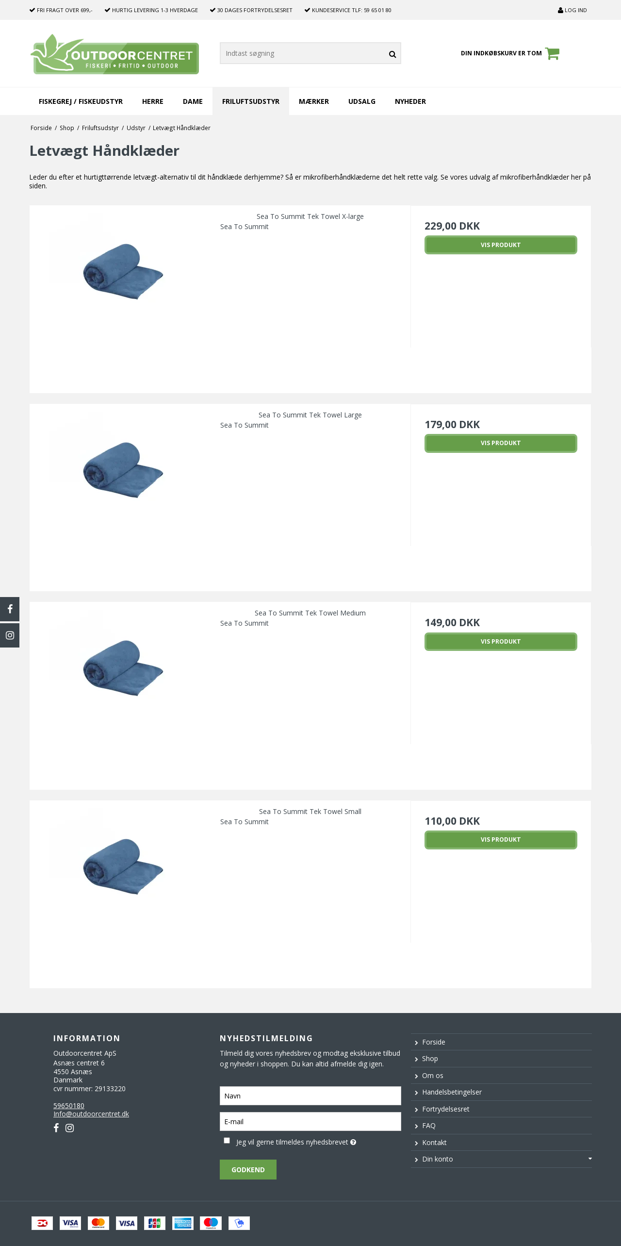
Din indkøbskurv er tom (511, 53)
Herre (152, 101)
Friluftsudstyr (250, 101)
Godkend (248, 1169)
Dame (193, 101)
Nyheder (410, 101)
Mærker (314, 101)
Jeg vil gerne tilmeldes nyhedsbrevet (318, 1140)
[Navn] (310, 1094)
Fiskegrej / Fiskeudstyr (81, 101)
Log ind (572, 10)
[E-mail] (310, 1120)
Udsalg (362, 101)
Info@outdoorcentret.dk (91, 1113)
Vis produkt (501, 245)
